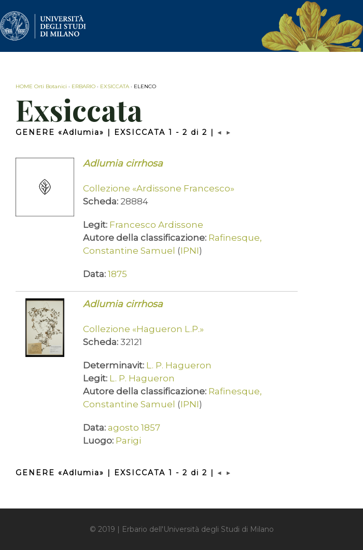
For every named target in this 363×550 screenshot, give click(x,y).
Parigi (128, 440)
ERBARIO (83, 86)
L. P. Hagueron (179, 365)
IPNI (189, 250)
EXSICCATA (114, 86)
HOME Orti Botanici (41, 86)
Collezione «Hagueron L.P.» (143, 329)
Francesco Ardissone (156, 224)
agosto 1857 (134, 427)
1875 (117, 274)
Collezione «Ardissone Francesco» (158, 188)
